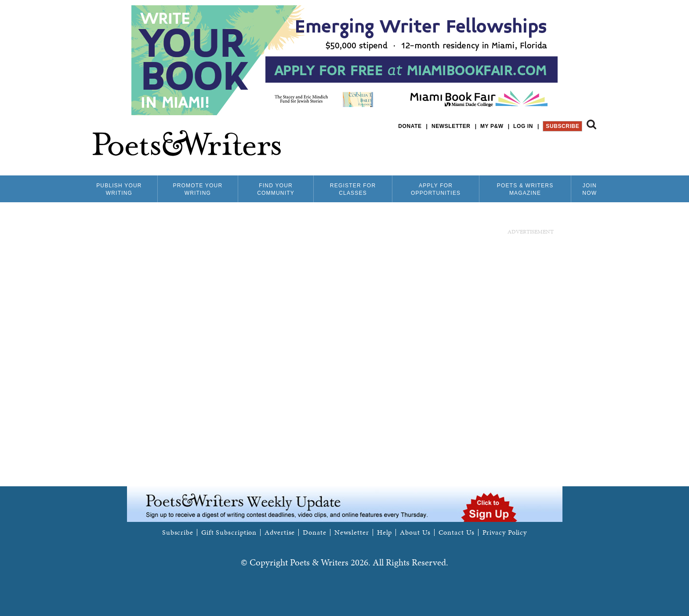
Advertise (280, 532)
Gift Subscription (229, 532)
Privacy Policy (504, 532)
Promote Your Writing (197, 189)
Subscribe (562, 126)
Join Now (589, 189)
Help (384, 532)
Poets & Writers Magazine (525, 189)
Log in (523, 126)
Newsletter (451, 126)
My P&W (492, 126)
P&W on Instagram (590, 149)
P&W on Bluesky (575, 149)
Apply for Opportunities (436, 189)
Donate (409, 126)
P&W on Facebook (560, 149)
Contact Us (457, 532)
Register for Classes (353, 189)
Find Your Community (275, 189)
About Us (415, 532)
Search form (591, 124)
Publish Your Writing (119, 189)
